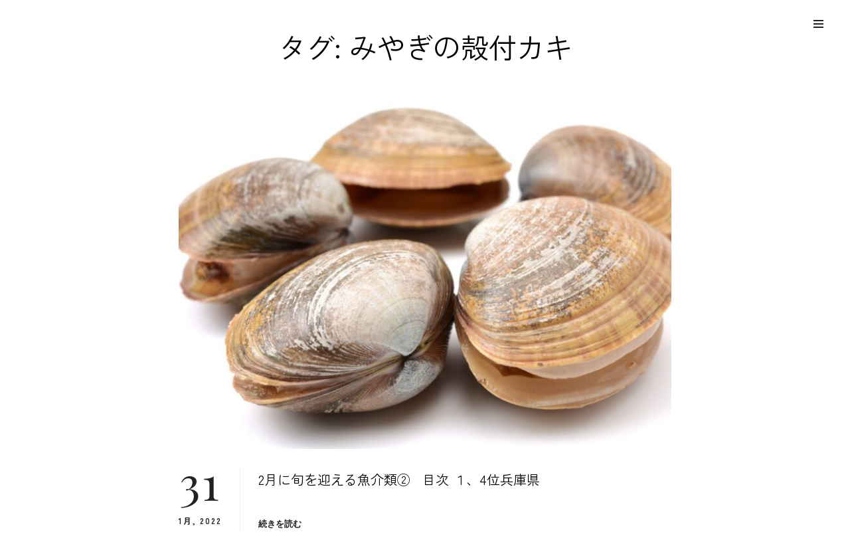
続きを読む (280, 524)
